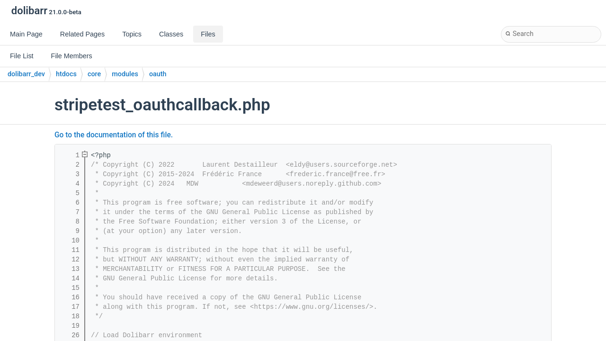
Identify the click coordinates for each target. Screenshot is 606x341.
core (94, 74)
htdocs (66, 74)
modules (125, 74)
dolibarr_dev (26, 74)
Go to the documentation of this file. (113, 135)
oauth (158, 74)
